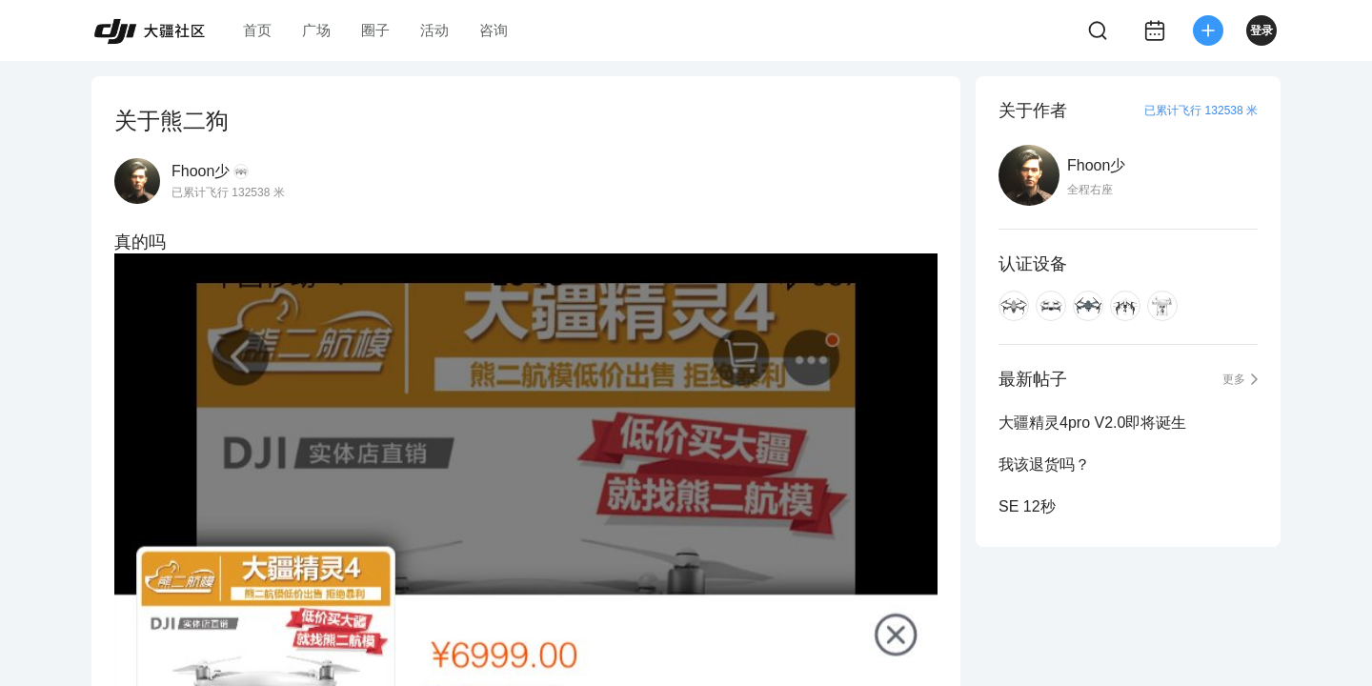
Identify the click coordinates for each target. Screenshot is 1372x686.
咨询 (493, 30)
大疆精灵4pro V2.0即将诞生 (1092, 422)
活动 (434, 30)
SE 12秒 (1027, 506)
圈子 (375, 30)
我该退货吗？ (1044, 464)
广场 (316, 30)
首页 (257, 30)
